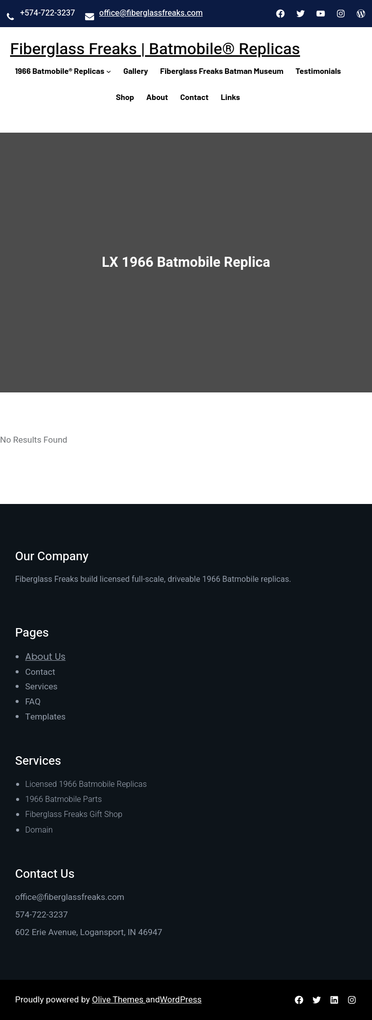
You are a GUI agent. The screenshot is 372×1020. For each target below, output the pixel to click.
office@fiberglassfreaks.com (151, 13)
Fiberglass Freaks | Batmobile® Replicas (155, 49)
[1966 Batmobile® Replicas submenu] (108, 70)
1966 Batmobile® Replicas (60, 70)
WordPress (181, 999)
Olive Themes (119, 999)
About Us (45, 656)
